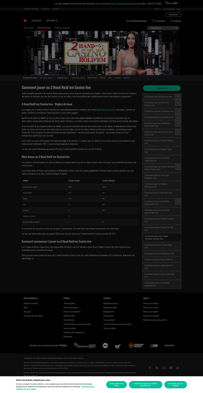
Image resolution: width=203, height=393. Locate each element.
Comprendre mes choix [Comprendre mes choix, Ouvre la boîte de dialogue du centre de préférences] (116, 385)
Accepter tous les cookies (175, 385)
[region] (101, 384)
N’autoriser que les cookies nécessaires (145, 385)
